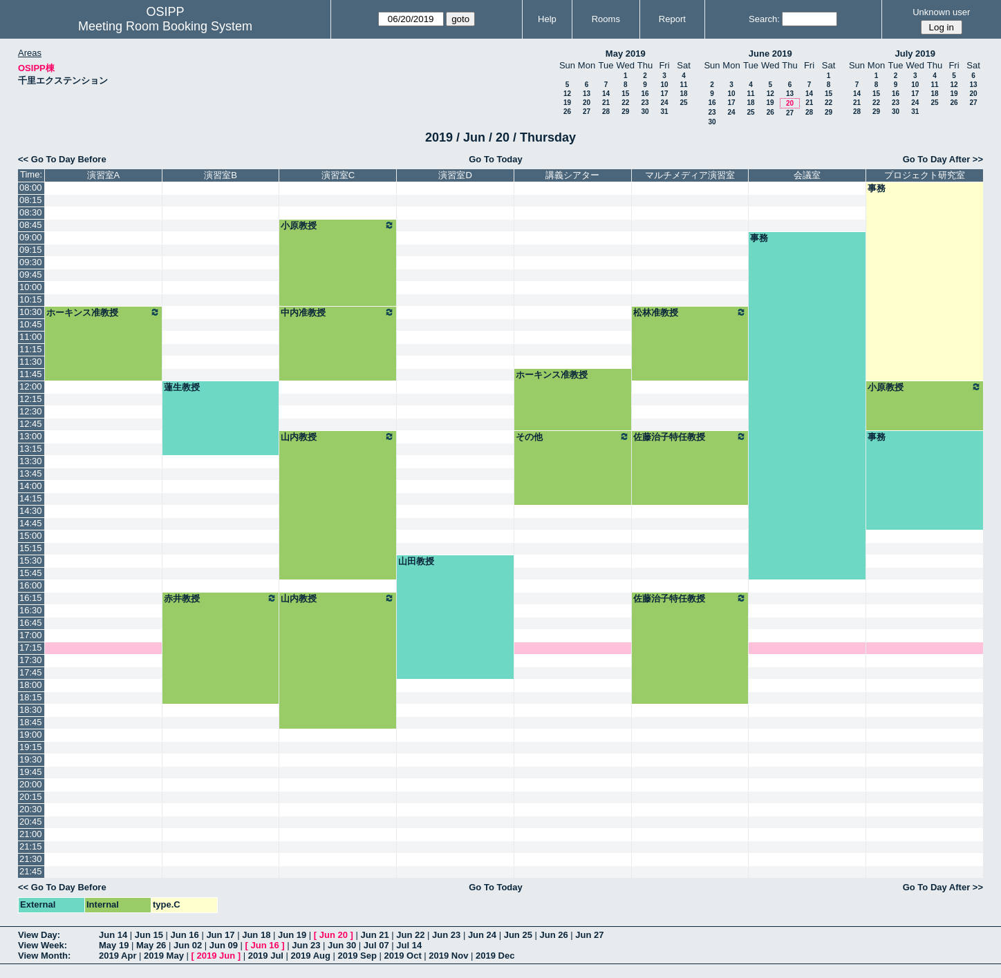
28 (606, 111)
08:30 (30, 212)
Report (672, 19)
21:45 (30, 871)
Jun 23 (446, 935)
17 (664, 93)
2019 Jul (265, 955)
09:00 (30, 237)
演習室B (220, 175)
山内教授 (338, 436)
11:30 (30, 361)
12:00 (30, 386)
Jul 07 (376, 945)
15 (625, 93)
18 (683, 93)
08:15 (30, 200)
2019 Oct (403, 955)
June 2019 (770, 53)
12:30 (30, 411)
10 (664, 84)
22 (625, 102)
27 (586, 111)
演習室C (338, 175)
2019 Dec (495, 955)
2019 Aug (310, 955)
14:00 (30, 486)
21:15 (30, 846)
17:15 (30, 647)
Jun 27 (589, 935)
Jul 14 (409, 945)
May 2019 (626, 53)
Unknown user (941, 12)
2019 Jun (215, 955)
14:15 (30, 498)
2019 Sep (357, 955)
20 (586, 102)
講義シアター (572, 175)
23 (644, 102)
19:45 (30, 772)
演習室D (454, 175)
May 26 (151, 945)
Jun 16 (185, 935)
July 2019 (915, 53)
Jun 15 (149, 935)
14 (606, 93)
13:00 (30, 436)
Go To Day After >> (943, 159)
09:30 (30, 262)
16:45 (30, 622)
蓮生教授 (182, 387)
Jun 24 (482, 935)
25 (683, 102)
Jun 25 (518, 935)
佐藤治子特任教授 (690, 436)
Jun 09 (223, 945)
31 (664, 111)
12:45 (30, 424)
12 (567, 93)
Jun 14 (113, 935)
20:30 (30, 809)
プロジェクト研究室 (924, 175)
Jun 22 (410, 935)
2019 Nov (448, 955)
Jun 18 (256, 935)
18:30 (30, 709)
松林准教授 (690, 312)
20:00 (30, 784)
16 (644, 93)
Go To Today (496, 159)
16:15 (30, 598)
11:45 (30, 374)
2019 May (164, 955)
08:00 (30, 187)
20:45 (30, 821)
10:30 (30, 312)
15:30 (30, 560)
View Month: (44, 955)
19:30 (30, 759)
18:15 (30, 697)
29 (625, 111)
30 (644, 111)
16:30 (30, 610)
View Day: (39, 935)
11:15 (30, 349)
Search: (764, 19)
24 (664, 102)
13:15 (30, 448)
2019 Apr (117, 955)
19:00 (30, 734)
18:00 (30, 685)
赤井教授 (221, 598)
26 (567, 111)
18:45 (30, 722)
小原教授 (338, 225)
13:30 (30, 461)
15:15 (30, 548)
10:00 (30, 287)
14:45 (30, 523)
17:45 (30, 672)
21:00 (30, 834)
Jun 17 (220, 935)
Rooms (606, 19)
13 (586, 93)
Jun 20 (333, 935)
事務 (877, 188)
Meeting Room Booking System (165, 26)
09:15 (30, 250)
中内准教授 (338, 312)
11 (683, 84)
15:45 (30, 573)
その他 (573, 436)
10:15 (30, 299)
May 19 (114, 945)
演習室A (103, 175)
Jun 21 (374, 935)
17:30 (30, 660)
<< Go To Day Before (62, 159)
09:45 (30, 274)
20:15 (30, 797)
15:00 (30, 535)
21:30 (30, 859)
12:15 (30, 399)
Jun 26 (553, 935)
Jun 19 (292, 935)
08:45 (30, 225)
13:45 (30, 473)
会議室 (807, 175)
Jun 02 (188, 945)
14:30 (30, 511)
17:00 (30, 635)
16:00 (30, 585)
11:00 (30, 337)
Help (547, 19)
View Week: (42, 945)
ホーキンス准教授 (103, 312)
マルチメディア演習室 (690, 175)
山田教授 (416, 561)
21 (606, 102)
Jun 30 (342, 945)
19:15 (30, 747)
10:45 (30, 324)
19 (567, 102)
